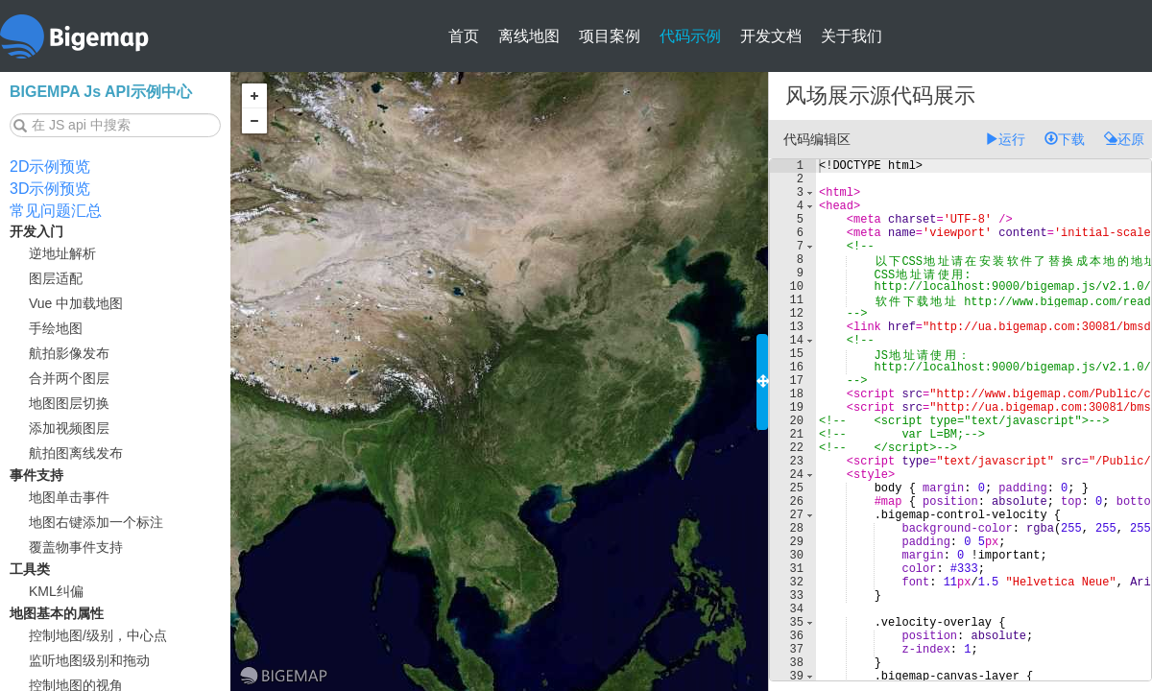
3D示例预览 (50, 188)
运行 (1005, 139)
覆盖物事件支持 (76, 547)
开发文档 (771, 36)
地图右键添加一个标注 (96, 522)
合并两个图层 (69, 378)
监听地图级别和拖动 (89, 660)
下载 (1064, 139)
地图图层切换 (69, 403)
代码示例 (690, 36)
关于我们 (851, 36)
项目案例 (609, 36)
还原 (1124, 139)
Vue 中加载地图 (76, 303)
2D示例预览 (50, 166)
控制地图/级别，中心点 (98, 635)
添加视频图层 (69, 428)
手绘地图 (56, 328)
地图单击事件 (69, 497)
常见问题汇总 (56, 211)
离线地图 (529, 36)
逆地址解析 (62, 253)
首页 (463, 36)
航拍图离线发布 (76, 453)
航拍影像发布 (69, 353)
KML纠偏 (56, 591)
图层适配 (56, 278)
